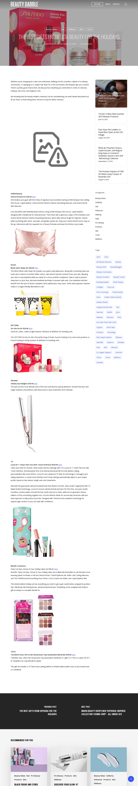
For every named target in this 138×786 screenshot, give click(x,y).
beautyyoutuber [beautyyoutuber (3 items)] (102, 282)
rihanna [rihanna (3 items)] (119, 337)
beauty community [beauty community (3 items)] (103, 271)
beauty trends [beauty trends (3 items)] (119, 277)
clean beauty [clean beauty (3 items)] (118, 282)
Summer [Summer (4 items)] (118, 352)
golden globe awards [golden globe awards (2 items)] (112, 297)
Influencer (99, 210)
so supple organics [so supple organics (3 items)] (103, 352)
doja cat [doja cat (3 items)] (110, 287)
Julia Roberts (51, 44)
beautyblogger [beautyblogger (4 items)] (116, 266)
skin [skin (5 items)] (105, 347)
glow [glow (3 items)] (98, 297)
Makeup (72, 29)
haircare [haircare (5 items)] (99, 312)
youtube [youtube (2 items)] (99, 362)
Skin (81, 29)
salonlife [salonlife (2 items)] (99, 342)
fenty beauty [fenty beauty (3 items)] (117, 292)
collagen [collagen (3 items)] (99, 287)
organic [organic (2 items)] (99, 327)
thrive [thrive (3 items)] (98, 357)
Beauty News (51, 29)
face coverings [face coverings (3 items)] (102, 292)
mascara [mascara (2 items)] (110, 317)
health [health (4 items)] (109, 312)
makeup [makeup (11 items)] (99, 317)
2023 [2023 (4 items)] (106, 256)
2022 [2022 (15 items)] (98, 256)
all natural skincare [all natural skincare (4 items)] (103, 261)
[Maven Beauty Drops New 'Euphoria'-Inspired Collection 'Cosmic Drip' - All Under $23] (103, 711)
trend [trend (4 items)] (107, 357)
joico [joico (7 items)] (118, 312)
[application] (51, 150)
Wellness (98, 238)
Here (34, 196)
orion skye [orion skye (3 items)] (110, 327)
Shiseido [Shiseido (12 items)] (121, 342)
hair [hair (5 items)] (117, 307)
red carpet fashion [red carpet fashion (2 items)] (104, 337)
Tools (89, 29)
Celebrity (98, 202)
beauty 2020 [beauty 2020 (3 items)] (101, 266)
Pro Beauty (99, 222)
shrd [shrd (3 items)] (98, 347)
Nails (97, 218)
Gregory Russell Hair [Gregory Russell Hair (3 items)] (104, 307)
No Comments (86, 44)
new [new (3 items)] (119, 317)
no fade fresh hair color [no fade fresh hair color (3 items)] (106, 322)
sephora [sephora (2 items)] (110, 342)
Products (98, 226)
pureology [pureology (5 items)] (111, 332)
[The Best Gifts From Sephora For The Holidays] (34, 711)
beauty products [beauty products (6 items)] (102, 277)
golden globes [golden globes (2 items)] (102, 302)
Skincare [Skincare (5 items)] (114, 347)
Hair (63, 29)
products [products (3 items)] (99, 332)
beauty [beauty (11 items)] (118, 261)
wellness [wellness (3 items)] (117, 357)
